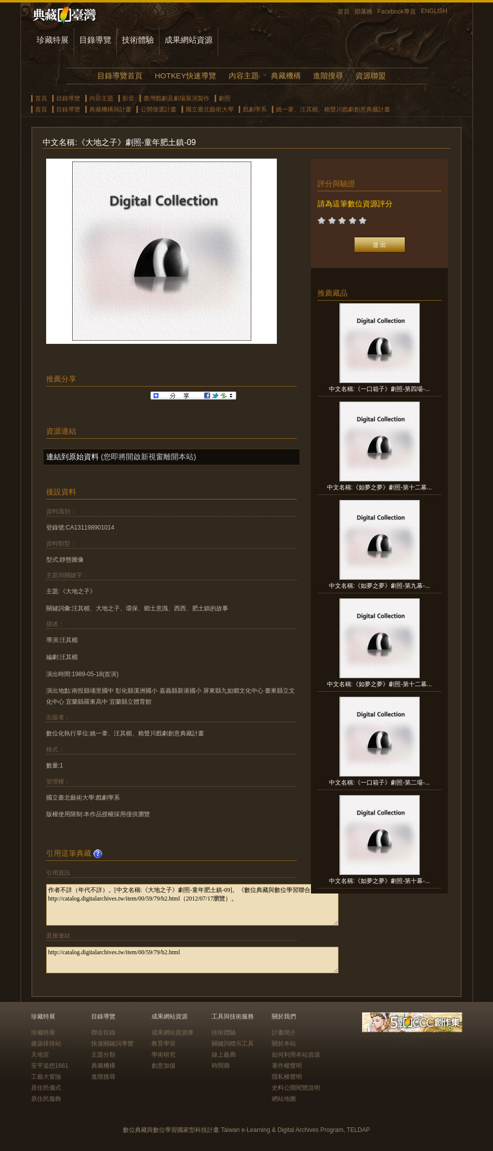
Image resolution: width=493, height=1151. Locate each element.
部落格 (364, 11)
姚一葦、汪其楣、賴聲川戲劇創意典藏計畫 (333, 109)
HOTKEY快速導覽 (185, 75)
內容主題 (244, 75)
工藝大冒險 (46, 1076)
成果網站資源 (189, 40)
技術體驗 (138, 40)
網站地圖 (284, 1098)
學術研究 (163, 1054)
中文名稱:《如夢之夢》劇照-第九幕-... (379, 585)
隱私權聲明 (287, 1076)
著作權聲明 (287, 1065)
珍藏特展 (53, 40)
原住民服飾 (46, 1098)
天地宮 (40, 1054)
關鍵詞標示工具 (233, 1043)
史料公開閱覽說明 (296, 1087)
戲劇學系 (255, 109)
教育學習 (163, 1043)
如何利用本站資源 (296, 1054)
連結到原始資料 (72, 456)
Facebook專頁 (397, 11)
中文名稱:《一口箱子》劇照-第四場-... (379, 389)
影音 (128, 98)
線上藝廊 (224, 1054)
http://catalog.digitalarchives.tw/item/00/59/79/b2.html (192, 960)
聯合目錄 (103, 1032)
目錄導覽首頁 (119, 75)
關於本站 (284, 1043)
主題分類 (103, 1054)
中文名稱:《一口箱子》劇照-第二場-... (379, 782)
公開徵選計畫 (158, 109)
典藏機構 (286, 75)
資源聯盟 (371, 75)
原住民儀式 (46, 1087)
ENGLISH (434, 11)
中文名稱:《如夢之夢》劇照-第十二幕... (379, 487)
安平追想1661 (50, 1065)
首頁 (344, 11)
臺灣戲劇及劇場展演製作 (176, 98)
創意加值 (163, 1065)
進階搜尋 (328, 75)
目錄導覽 (95, 40)
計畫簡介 (284, 1032)
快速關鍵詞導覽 (112, 1043)
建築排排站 (46, 1043)
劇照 (225, 98)
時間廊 (221, 1065)
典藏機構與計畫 (110, 109)
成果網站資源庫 (172, 1032)
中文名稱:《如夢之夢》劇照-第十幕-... (379, 880)
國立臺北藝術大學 (210, 109)
